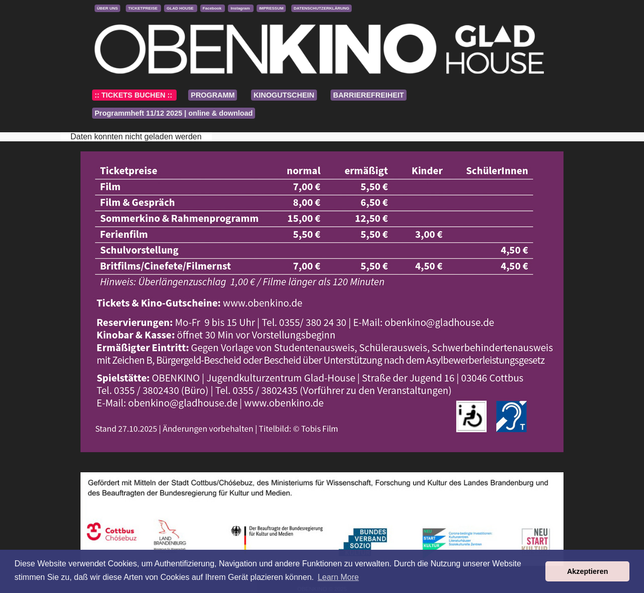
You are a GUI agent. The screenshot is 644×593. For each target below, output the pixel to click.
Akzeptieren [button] (587, 571)
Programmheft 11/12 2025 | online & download (174, 113)
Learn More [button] (338, 577)
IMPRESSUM (271, 8)
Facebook (213, 8)
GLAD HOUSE (181, 8)
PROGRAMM (212, 95)
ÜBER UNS (107, 8)
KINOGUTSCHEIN (284, 95)
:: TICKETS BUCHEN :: (134, 95)
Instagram (240, 8)
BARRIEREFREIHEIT (368, 95)
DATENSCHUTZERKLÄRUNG (322, 8)
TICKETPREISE (143, 8)
